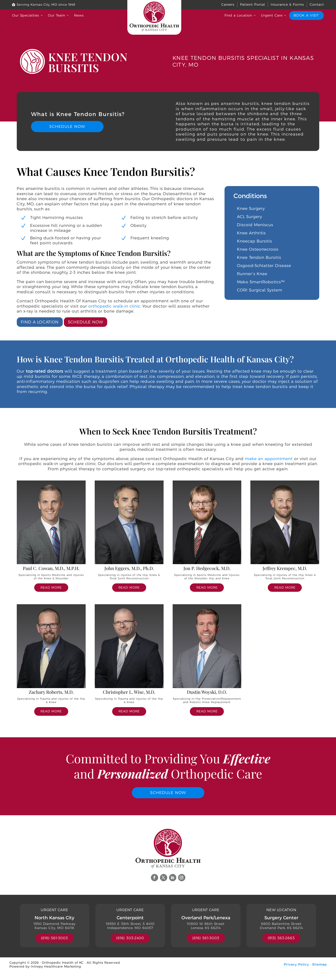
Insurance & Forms (287, 4)
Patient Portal (252, 4)
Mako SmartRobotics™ (261, 281)
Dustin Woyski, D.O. (207, 692)
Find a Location (240, 15)
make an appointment (269, 458)
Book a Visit (306, 15)
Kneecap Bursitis (254, 241)
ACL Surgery (249, 216)
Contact (317, 4)
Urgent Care (274, 15)
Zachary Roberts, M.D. (51, 692)
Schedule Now (67, 126)
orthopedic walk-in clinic (114, 305)
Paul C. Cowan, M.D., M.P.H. (51, 568)
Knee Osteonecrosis (257, 249)
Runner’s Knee (252, 273)
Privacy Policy (296, 965)
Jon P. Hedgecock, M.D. (207, 568)
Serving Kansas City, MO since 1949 (43, 4)
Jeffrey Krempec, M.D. (285, 568)
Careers (227, 4)
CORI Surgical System (259, 290)
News (79, 15)
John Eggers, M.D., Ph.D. (129, 568)
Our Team (59, 15)
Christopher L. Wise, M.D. (129, 692)
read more (51, 587)
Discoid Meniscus (255, 224)
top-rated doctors (44, 371)
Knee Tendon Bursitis (259, 257)
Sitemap (319, 965)
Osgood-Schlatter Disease (264, 265)
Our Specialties (28, 15)
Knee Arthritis (251, 233)
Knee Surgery (251, 208)
